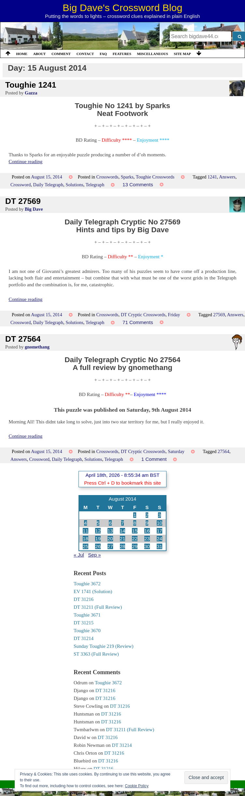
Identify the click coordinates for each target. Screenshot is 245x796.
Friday (174, 314)
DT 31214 (84, 638)
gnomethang (37, 346)
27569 (219, 314)
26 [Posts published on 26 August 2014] (98, 546)
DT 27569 (23, 201)
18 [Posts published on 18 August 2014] (85, 538)
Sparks (127, 176)
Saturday (176, 451)
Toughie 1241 (30, 84)
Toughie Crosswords (155, 176)
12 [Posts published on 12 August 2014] (98, 530)
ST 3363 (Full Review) (96, 654)
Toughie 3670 (87, 630)
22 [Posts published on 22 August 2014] (134, 538)
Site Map (182, 54)
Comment (61, 54)
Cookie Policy (137, 786)
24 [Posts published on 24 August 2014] (159, 538)
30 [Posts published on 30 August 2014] (147, 546)
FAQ (103, 54)
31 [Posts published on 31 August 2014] (159, 546)
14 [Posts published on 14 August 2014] (122, 530)
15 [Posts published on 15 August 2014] (134, 530)
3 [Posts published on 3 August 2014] (159, 515)
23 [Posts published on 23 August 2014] (147, 538)
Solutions (74, 184)
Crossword (20, 184)
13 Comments (137, 184)
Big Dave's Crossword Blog (122, 7)
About (39, 54)
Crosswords (107, 176)
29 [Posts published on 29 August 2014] (134, 546)
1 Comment (154, 459)
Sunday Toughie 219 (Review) (104, 646)
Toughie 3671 (87, 615)
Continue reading (25, 161)
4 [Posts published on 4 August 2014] (85, 523)
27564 (223, 451)
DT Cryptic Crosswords (143, 314)
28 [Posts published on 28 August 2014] (122, 546)
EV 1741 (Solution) (93, 591)
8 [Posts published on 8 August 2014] (134, 523)
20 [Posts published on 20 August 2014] (110, 538)
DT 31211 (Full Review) (98, 607)
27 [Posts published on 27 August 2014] (110, 546)
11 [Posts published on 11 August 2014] (85, 530)
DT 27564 (23, 338)
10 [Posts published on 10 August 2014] (159, 523)
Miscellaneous (152, 54)
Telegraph (95, 184)
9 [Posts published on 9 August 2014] (147, 523)
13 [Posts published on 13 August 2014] (110, 530)
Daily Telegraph (48, 184)
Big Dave (34, 209)
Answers (227, 176)
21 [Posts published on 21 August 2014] (122, 538)
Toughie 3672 (87, 583)
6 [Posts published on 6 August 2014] (110, 523)
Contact (85, 54)
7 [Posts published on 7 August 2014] (122, 523)
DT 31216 (84, 599)
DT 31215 (84, 622)
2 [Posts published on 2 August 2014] (147, 515)
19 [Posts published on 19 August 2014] (98, 538)
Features (122, 54)
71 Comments (137, 322)
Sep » (94, 555)
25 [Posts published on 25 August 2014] (85, 546)
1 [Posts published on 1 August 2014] (134, 515)
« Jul (79, 555)
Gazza (31, 92)
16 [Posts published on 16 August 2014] (147, 530)
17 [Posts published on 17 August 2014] (159, 530)
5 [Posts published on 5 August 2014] (98, 523)
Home (21, 54)
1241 (212, 176)
